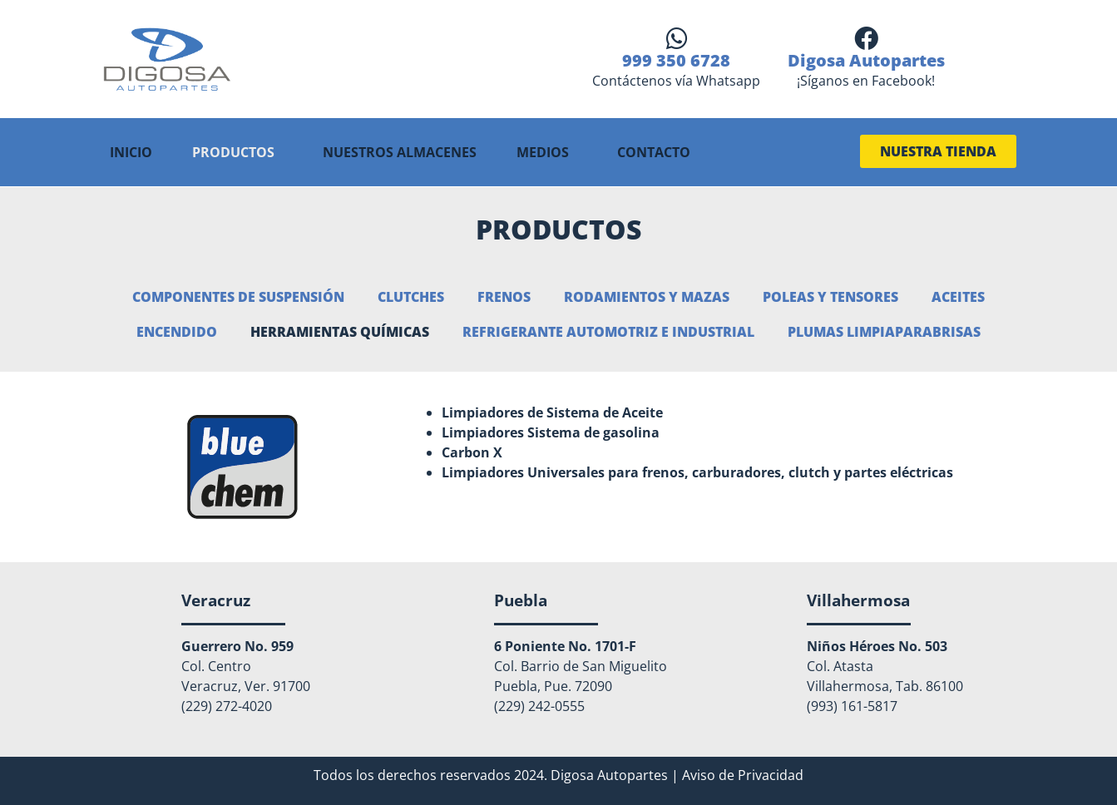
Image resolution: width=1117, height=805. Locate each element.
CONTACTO (653, 152)
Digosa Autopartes (866, 60)
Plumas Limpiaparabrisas (884, 331)
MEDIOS (542, 152)
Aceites (958, 296)
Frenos (504, 296)
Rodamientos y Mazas (646, 296)
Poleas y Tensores (830, 296)
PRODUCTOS (233, 152)
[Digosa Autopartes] (866, 39)
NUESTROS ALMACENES (400, 152)
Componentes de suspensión (238, 296)
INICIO (131, 152)
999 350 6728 (676, 60)
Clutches (411, 296)
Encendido (176, 331)
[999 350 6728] (677, 39)
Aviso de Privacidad (742, 773)
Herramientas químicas (339, 331)
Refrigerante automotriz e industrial (608, 331)
